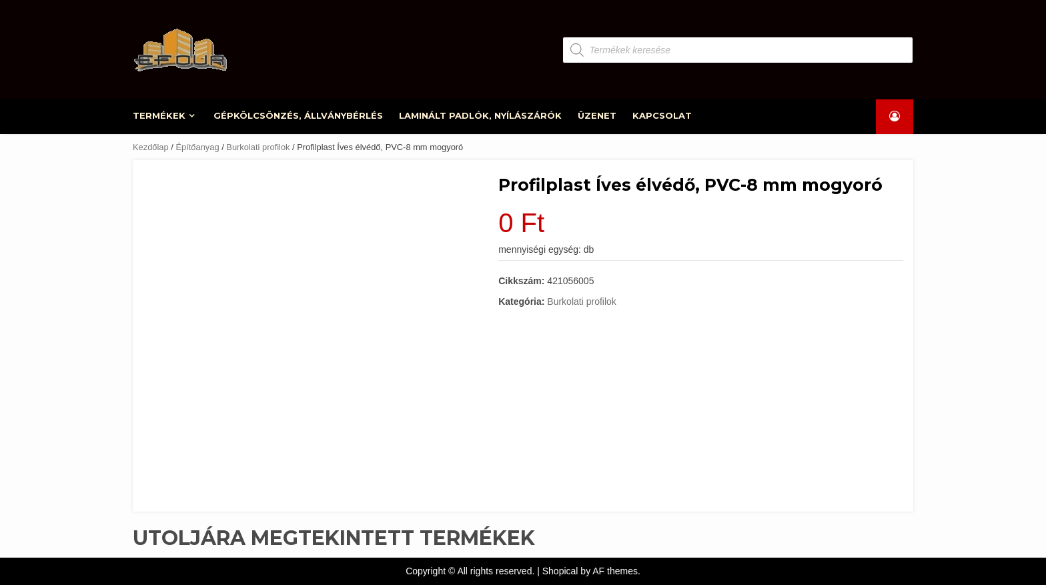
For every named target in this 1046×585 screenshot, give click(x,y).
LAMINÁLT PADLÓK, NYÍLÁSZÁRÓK (480, 115)
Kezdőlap (151, 147)
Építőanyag (197, 147)
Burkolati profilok (258, 147)
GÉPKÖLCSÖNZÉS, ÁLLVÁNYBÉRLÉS (298, 115)
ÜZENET (597, 115)
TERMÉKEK (159, 115)
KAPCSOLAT (662, 115)
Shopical (560, 571)
